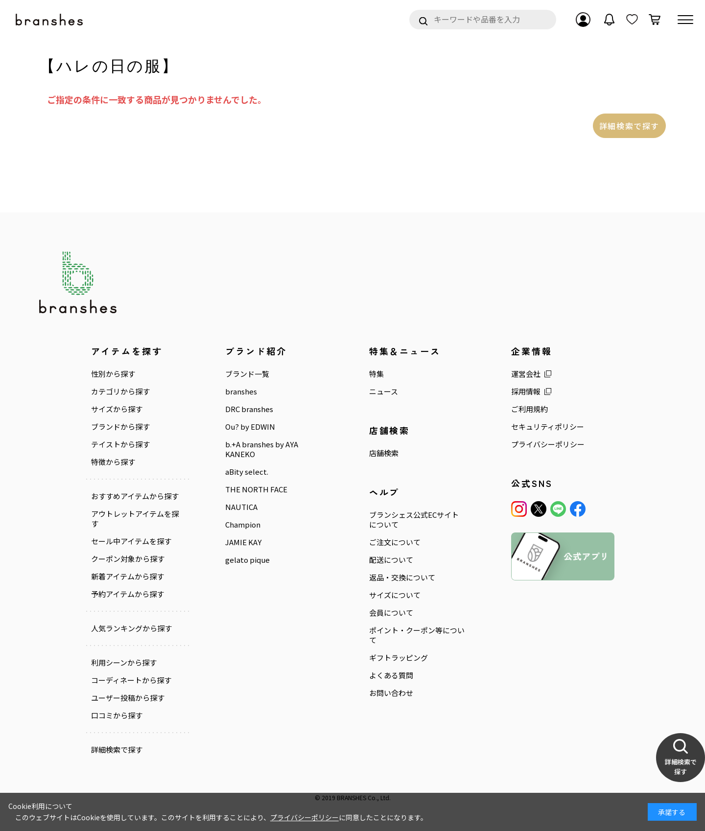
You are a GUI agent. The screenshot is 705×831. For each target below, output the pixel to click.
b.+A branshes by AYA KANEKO (261, 449)
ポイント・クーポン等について (417, 635)
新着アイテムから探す (127, 576)
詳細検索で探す (629, 126)
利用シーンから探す (124, 663)
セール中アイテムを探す (131, 541)
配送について (391, 560)
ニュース (383, 391)
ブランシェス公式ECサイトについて (414, 520)
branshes (241, 391)
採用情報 (525, 391)
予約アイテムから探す (127, 594)
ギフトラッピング (398, 658)
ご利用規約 (529, 409)
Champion (242, 525)
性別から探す (113, 374)
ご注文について (395, 542)
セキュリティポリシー (547, 427)
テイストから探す (120, 444)
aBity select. (246, 472)
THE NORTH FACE (256, 489)
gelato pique (247, 560)
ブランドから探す (120, 427)
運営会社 (525, 374)
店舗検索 (384, 453)
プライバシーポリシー (548, 444)
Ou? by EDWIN (250, 427)
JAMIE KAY (243, 542)
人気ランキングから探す (131, 628)
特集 (376, 374)
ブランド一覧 (247, 374)
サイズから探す (116, 409)
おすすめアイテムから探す (135, 496)
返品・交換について (402, 577)
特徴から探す (113, 462)
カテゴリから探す (120, 391)
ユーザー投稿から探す (127, 698)
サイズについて (395, 595)
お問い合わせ (391, 693)
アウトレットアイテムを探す (135, 519)
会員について (391, 613)
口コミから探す (116, 715)
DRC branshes (249, 409)
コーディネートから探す (131, 680)
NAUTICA (241, 507)
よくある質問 (391, 675)
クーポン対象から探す (127, 559)
